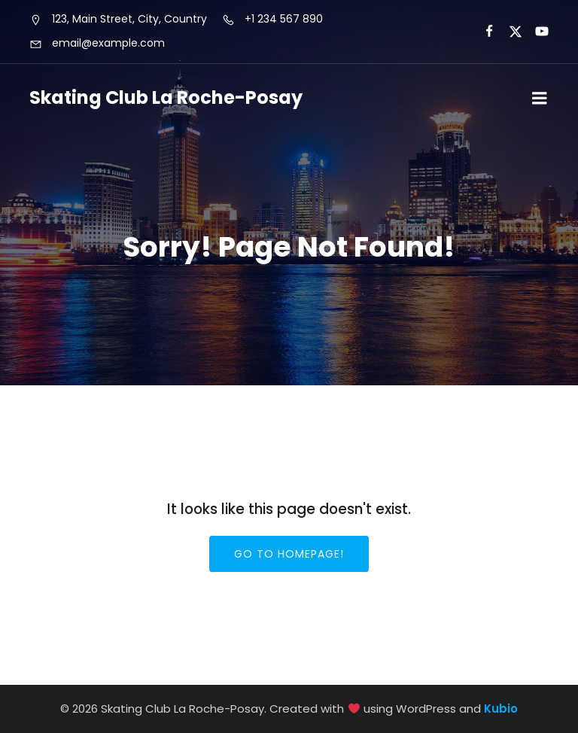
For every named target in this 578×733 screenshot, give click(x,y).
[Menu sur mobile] (540, 99)
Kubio (501, 708)
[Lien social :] (483, 32)
